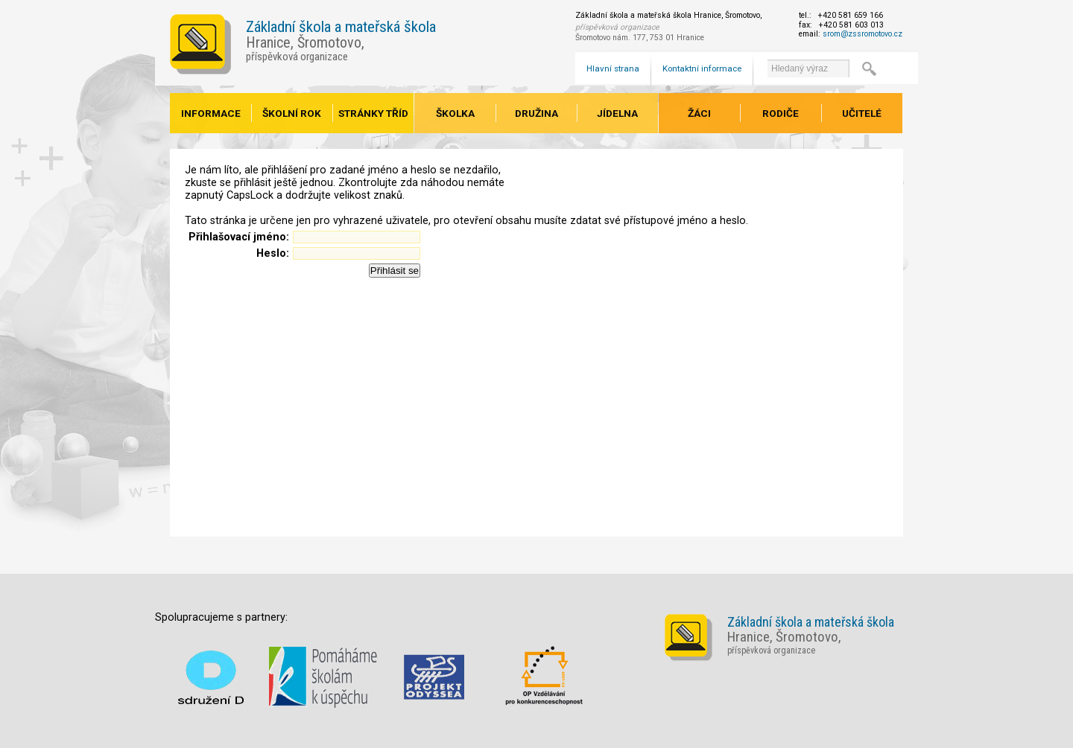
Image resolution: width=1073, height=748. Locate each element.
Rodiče (780, 113)
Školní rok (291, 113)
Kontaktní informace (701, 68)
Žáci (699, 113)
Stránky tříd (373, 113)
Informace (211, 113)
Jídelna (617, 113)
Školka (455, 113)
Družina (536, 113)
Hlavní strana (612, 68)
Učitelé (861, 113)
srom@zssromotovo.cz (862, 34)
